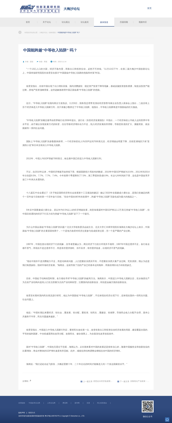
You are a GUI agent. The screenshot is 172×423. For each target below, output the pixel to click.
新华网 (77, 403)
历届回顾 (124, 22)
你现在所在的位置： (28, 32)
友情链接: (21, 403)
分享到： (26, 381)
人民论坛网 (51, 403)
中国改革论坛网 (34, 403)
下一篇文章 (123, 381)
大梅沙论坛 (72, 9)
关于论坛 (47, 22)
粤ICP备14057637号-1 (53, 416)
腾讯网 (65, 403)
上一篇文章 (86, 381)
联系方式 (32, 413)
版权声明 (21, 413)
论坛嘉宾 (85, 22)
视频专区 (143, 22)
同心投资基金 (102, 403)
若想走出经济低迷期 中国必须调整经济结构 (97, 381)
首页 (149, 8)
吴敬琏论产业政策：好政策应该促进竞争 (133, 381)
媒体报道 (104, 22)
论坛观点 (66, 22)
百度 (88, 403)
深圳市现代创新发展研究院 (40, 8)
